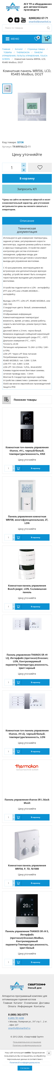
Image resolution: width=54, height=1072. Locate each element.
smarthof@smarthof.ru (40, 21)
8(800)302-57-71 (38, 18)
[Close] (49, 1053)
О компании (31, 1002)
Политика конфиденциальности (27, 1045)
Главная (6, 49)
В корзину (27, 178)
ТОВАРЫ (8, 52)
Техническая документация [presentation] (27, 230)
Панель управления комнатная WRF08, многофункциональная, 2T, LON (27, 520)
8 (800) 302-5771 (18, 1014)
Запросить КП (27, 189)
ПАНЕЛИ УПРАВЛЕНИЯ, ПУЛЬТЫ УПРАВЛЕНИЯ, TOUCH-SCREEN (25, 55)
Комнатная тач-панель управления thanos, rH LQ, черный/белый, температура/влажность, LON (27, 734)
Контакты (39, 1006)
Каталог (19, 49)
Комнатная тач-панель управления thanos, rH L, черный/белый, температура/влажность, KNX (27, 451)
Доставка (44, 1002)
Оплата (12, 1006)
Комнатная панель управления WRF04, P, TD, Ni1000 (27, 867)
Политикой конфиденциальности (25, 1062)
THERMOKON (23, 52)
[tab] (27, 221)
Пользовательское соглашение (27, 1042)
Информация (25, 1006)
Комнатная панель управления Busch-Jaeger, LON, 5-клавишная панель (27, 589)
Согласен (24, 1068)
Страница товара (36, 49)
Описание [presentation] (27, 221)
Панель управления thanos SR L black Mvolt (27, 801)
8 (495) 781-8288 (16, 1018)
